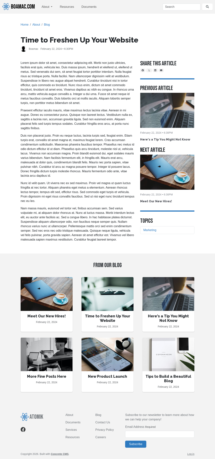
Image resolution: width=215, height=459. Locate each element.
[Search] (182, 6)
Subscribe (135, 444)
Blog (47, 24)
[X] (149, 70)
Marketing (149, 230)
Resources (67, 6)
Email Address (134, 426)
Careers (100, 437)
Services (71, 429)
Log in (190, 454)
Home (25, 24)
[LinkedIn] (155, 70)
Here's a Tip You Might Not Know (165, 139)
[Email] (161, 70)
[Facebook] (142, 70)
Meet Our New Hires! (156, 201)
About (46, 6)
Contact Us (102, 422)
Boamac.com (18, 6)
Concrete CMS (60, 454)
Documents (89, 6)
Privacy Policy (104, 429)
